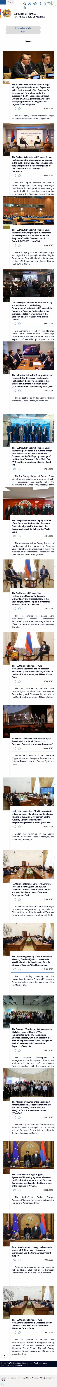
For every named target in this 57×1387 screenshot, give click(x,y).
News (23, 31)
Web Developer (7, 1365)
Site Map (18, 1365)
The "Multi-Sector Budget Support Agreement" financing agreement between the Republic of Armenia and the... (33, 1200)
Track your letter (40, 1363)
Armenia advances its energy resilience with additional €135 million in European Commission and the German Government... (33, 1269)
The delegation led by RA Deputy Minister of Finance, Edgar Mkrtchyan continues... (33, 399)
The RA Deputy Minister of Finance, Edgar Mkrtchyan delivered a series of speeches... (33, 117)
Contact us (27, 1363)
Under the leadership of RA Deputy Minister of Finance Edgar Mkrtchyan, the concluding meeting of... (33, 836)
